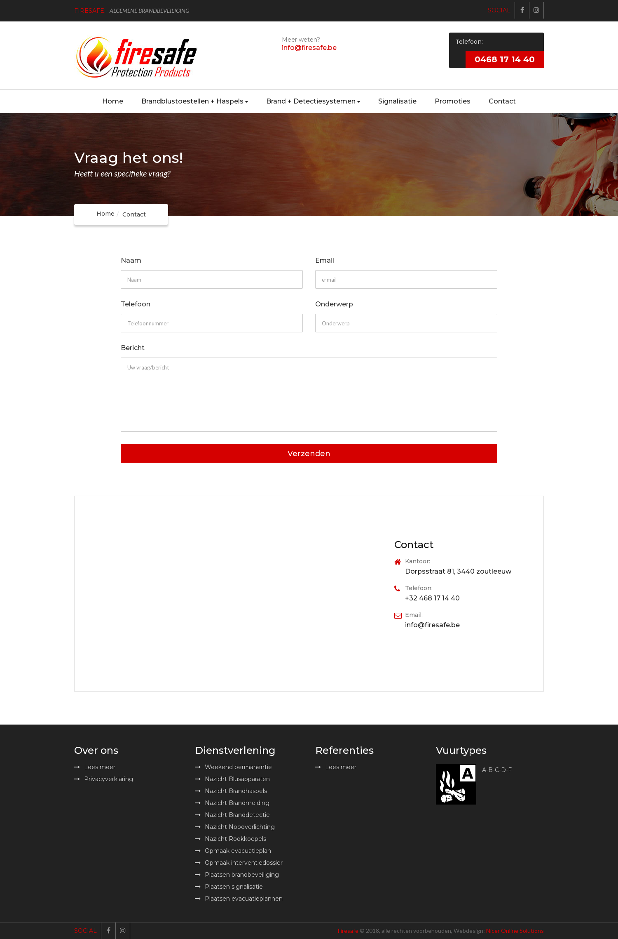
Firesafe (348, 930)
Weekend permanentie (233, 767)
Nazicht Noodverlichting (235, 827)
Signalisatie (397, 101)
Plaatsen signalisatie (229, 886)
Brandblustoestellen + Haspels (194, 101)
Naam (131, 260)
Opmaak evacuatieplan (233, 850)
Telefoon (135, 304)
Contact (502, 101)
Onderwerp (334, 304)
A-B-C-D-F (497, 770)
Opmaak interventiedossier (239, 862)
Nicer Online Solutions (515, 930)
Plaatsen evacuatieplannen (239, 898)
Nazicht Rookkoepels (230, 839)
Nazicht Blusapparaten (232, 779)
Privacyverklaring (103, 779)
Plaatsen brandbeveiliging (237, 874)
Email (324, 260)
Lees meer (94, 767)
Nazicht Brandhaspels (231, 791)
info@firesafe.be (309, 48)
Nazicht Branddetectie (232, 815)
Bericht (133, 348)
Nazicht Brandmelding (232, 803)
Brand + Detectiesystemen (313, 101)
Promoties (453, 101)
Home (112, 101)
